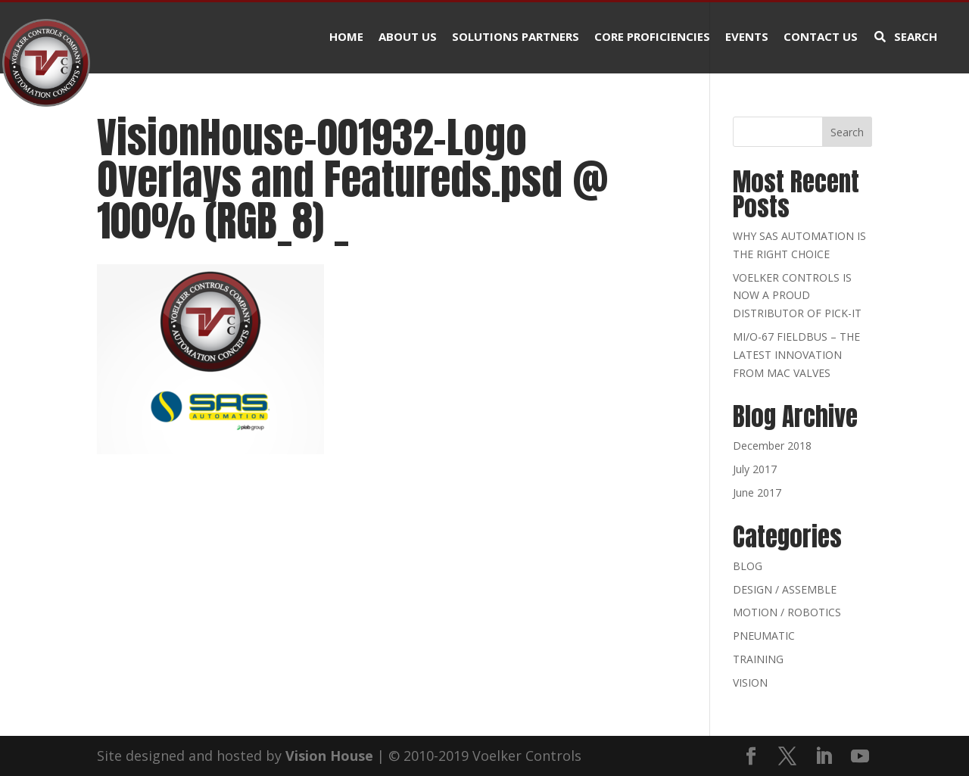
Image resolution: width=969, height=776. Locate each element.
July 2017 (755, 469)
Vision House (329, 755)
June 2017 (757, 492)
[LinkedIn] (824, 756)
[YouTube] (860, 756)
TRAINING (758, 659)
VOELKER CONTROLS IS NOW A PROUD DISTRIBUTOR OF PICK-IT (797, 295)
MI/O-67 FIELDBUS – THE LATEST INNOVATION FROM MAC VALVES (796, 354)
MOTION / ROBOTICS (787, 612)
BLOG (747, 566)
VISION (750, 682)
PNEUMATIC (764, 635)
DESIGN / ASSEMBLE (785, 589)
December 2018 (772, 445)
